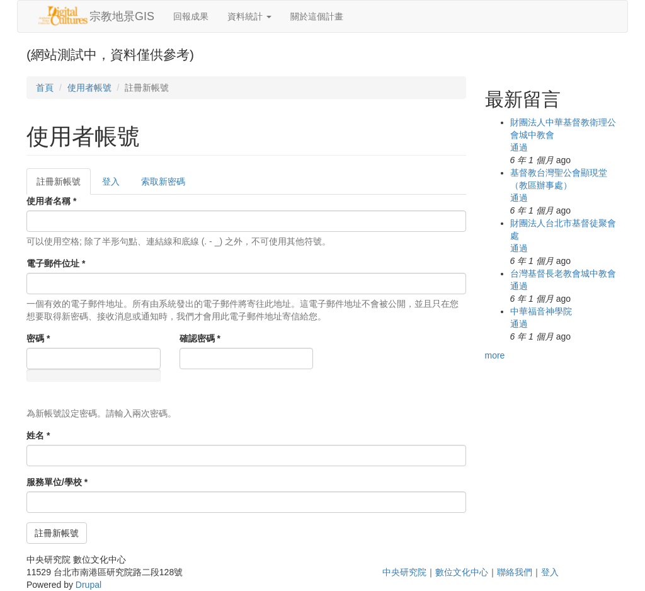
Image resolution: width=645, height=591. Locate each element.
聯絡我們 (514, 572)
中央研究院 (404, 572)
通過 (519, 147)
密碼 (38, 338)
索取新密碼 (163, 181)
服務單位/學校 (57, 482)
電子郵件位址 (55, 263)
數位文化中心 (461, 572)
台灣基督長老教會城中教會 (563, 273)
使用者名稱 (51, 201)
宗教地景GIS (121, 16)
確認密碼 (200, 338)
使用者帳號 (89, 88)
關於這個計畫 (316, 16)
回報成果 (190, 16)
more (495, 355)
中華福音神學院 (541, 311)
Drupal (88, 585)
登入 (111, 181)
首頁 (45, 88)
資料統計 (249, 16)
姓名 (38, 435)
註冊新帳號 (64, 185)
